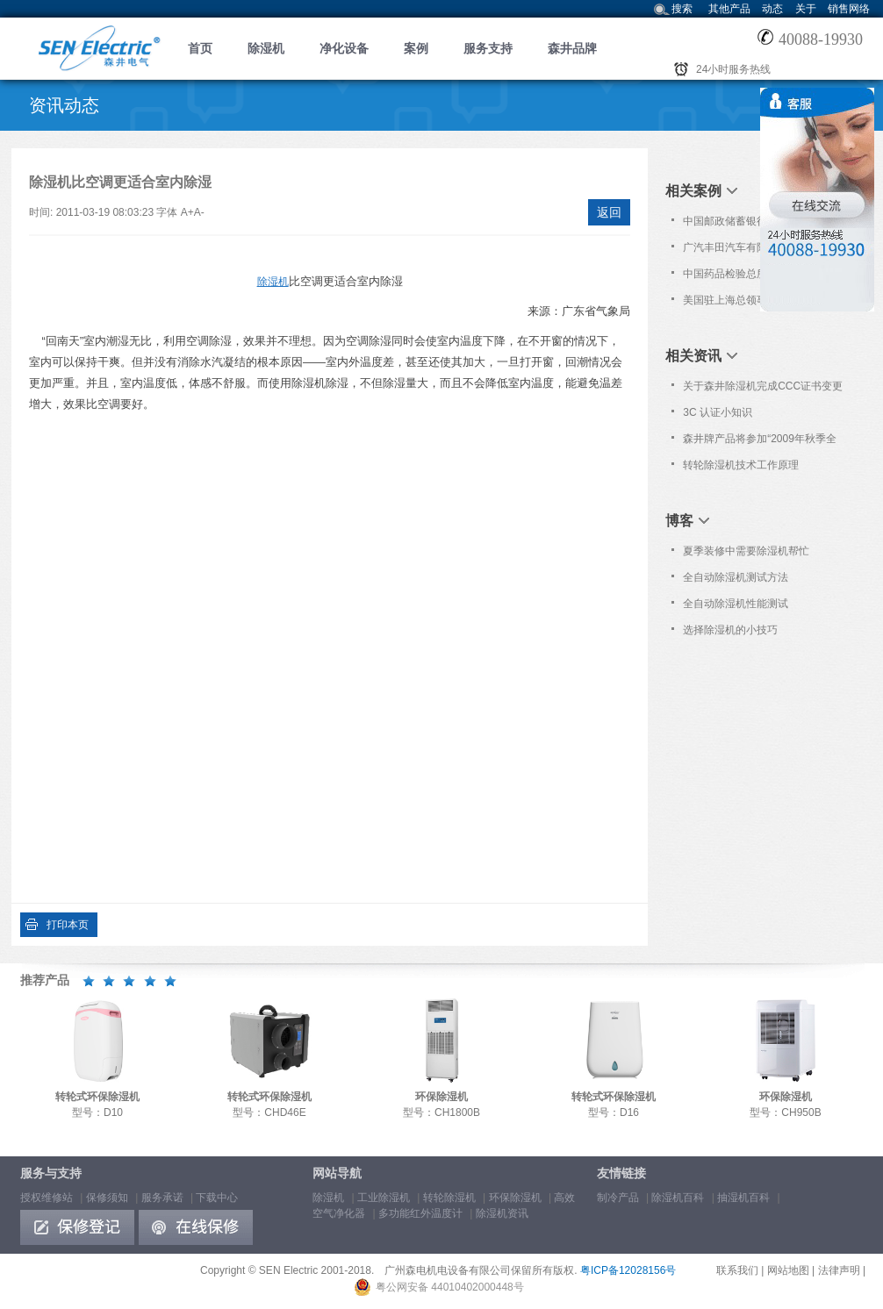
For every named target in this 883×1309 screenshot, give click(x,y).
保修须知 (107, 1197)
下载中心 (217, 1197)
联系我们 (737, 1270)
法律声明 (839, 1270)
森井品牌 (572, 48)
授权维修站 (46, 1197)
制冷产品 (618, 1197)
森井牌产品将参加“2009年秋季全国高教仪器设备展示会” (759, 442)
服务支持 (488, 48)
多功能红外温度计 (420, 1213)
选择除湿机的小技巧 (730, 630)
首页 (200, 48)
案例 (416, 48)
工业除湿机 (383, 1197)
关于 (805, 9)
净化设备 (344, 48)
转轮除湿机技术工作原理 (741, 465)
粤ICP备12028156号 (628, 1270)
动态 (772, 9)
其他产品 (729, 9)
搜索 (682, 9)
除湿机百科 (677, 1197)
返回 (609, 212)
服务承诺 (162, 1197)
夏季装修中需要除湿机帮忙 (746, 551)
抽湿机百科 (743, 1197)
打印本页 (68, 925)
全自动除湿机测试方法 (735, 577)
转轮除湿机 (449, 1197)
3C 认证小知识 (717, 412)
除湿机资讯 (502, 1213)
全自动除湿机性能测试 (735, 603)
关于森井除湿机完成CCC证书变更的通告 (763, 389)
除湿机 (266, 48)
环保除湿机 (515, 1197)
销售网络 (849, 9)
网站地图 (788, 1270)
